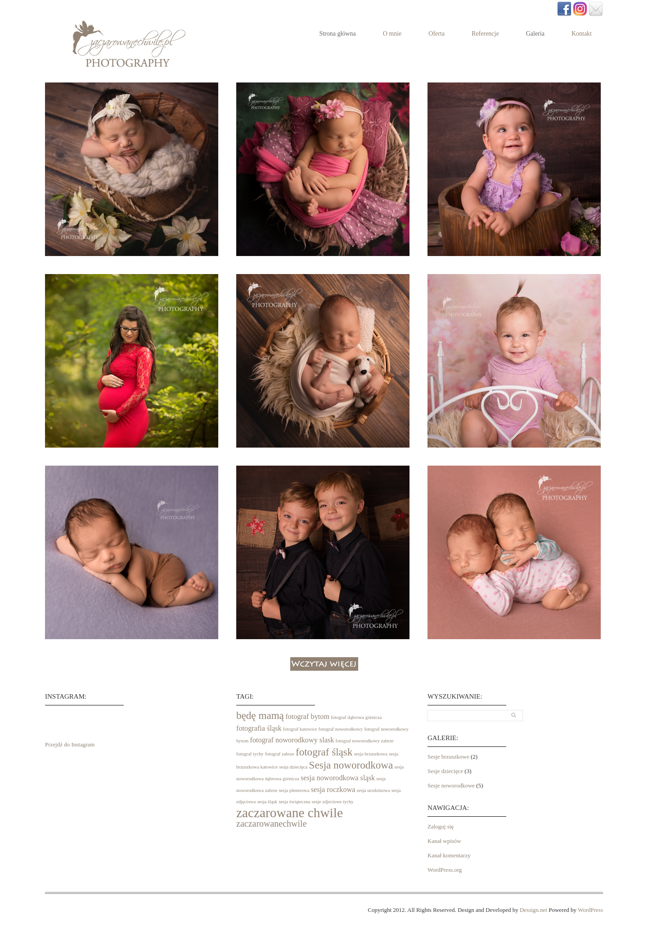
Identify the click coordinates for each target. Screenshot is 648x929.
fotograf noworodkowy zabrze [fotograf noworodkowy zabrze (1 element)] (365, 740)
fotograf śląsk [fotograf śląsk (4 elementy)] (324, 752)
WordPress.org (445, 869)
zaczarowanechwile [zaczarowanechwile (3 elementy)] (271, 823)
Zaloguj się (441, 826)
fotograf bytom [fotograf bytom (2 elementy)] (307, 717)
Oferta (436, 33)
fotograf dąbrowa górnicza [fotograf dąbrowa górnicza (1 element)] (356, 717)
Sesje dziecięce (445, 771)
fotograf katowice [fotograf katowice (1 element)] (300, 729)
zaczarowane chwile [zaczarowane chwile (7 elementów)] (289, 812)
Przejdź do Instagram (69, 744)
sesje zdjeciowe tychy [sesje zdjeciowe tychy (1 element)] (333, 801)
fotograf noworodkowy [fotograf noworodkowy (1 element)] (341, 729)
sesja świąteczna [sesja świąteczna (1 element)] (294, 801)
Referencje (485, 33)
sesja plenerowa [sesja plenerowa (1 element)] (294, 790)
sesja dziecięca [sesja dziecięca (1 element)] (293, 766)
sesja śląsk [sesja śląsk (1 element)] (267, 801)
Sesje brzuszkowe (448, 756)
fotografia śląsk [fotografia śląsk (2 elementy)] (259, 728)
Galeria (535, 33)
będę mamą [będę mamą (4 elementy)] (260, 715)
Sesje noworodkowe (451, 785)
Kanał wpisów (444, 840)
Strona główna (337, 33)
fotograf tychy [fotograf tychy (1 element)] (250, 753)
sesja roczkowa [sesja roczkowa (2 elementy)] (333, 790)
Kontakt (582, 33)
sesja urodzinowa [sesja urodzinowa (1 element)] (373, 790)
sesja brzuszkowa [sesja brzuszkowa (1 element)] (370, 753)
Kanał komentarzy (449, 855)
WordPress (590, 909)
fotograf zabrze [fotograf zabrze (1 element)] (279, 753)
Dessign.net (533, 909)
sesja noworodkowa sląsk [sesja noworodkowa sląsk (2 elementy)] (338, 778)
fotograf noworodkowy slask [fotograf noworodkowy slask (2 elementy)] (292, 740)
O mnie (392, 33)
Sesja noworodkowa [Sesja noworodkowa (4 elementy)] (351, 765)
